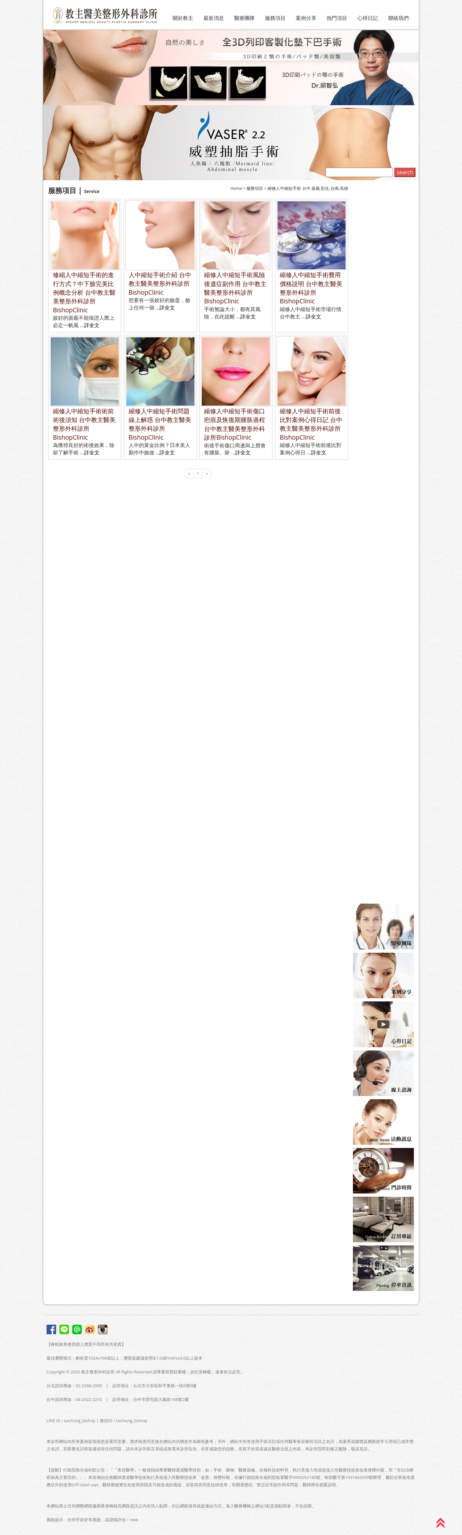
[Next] (206, 473)
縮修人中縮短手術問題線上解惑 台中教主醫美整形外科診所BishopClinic (160, 424)
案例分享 (306, 17)
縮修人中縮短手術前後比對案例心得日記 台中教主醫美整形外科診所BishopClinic (311, 424)
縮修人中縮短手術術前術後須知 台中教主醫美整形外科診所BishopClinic (84, 424)
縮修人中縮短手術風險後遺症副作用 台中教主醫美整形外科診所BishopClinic (235, 287)
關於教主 (183, 17)
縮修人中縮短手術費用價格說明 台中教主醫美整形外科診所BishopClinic (311, 287)
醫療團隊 (244, 17)
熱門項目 (337, 17)
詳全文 (91, 325)
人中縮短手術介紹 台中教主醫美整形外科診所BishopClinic (160, 283)
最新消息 (213, 17)
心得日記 (367, 17)
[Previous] (189, 473)
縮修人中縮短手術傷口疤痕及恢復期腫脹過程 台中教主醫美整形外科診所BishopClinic (234, 424)
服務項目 (275, 17)
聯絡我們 (398, 17)
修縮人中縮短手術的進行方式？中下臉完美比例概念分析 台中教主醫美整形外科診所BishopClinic (84, 292)
